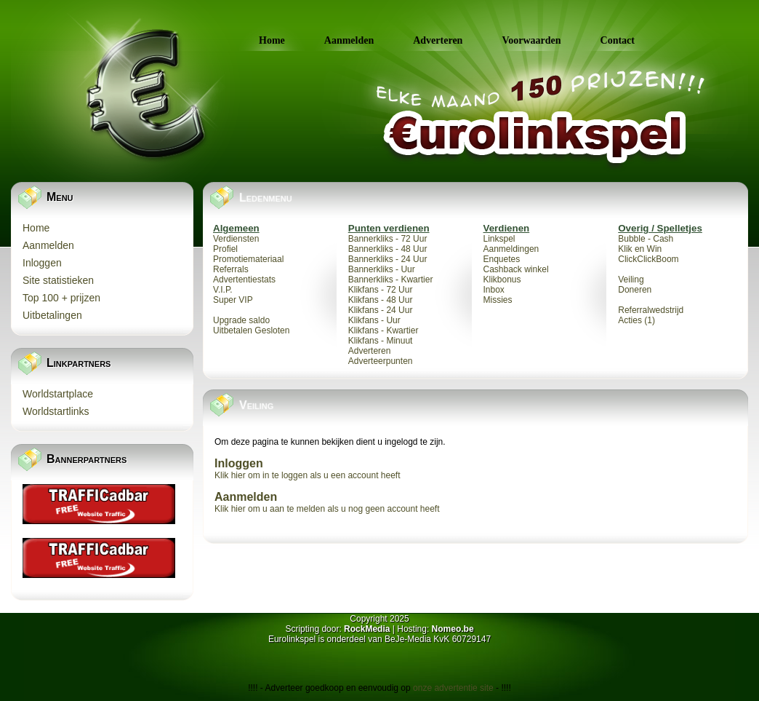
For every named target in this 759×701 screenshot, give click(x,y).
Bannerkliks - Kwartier (390, 279)
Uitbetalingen (52, 315)
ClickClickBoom (648, 259)
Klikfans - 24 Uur (380, 310)
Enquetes (502, 259)
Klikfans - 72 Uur (380, 290)
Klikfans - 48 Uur (380, 300)
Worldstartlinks (56, 411)
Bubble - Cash (645, 239)
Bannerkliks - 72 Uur (387, 239)
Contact (618, 40)
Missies (498, 300)
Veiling (630, 279)
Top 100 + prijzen (61, 298)
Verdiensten (236, 239)
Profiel (225, 249)
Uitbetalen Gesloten (251, 330)
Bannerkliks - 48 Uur (387, 249)
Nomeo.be (453, 629)
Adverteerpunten (380, 361)
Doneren (634, 290)
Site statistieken (58, 280)
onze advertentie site (454, 688)
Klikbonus (502, 279)
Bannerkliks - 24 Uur (387, 259)
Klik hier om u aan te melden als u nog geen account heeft (327, 509)
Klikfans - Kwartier (383, 330)
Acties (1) (636, 320)
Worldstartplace (58, 394)
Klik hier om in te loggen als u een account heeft (307, 475)
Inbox (494, 290)
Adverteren (437, 40)
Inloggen (42, 263)
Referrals (231, 269)
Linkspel (499, 239)
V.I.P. (223, 290)
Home (272, 40)
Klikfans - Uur (374, 320)
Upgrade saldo (241, 320)
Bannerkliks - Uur (381, 269)
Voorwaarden (531, 40)
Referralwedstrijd (650, 310)
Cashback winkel (516, 269)
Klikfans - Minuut (380, 341)
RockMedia (367, 629)
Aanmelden (349, 40)
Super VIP (233, 300)
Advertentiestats (244, 279)
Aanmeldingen (511, 249)
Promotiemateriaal (248, 259)
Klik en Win (640, 249)
